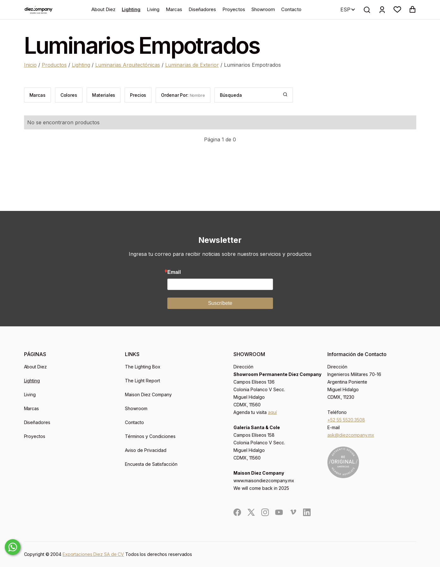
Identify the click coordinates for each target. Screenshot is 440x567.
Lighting (131, 9)
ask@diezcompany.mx (350, 435)
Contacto (291, 9)
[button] (397, 9)
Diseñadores (202, 9)
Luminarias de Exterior (192, 65)
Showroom (263, 9)
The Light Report (142, 380)
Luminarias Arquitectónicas (127, 65)
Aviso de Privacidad (145, 450)
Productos (54, 65)
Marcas (174, 9)
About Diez (103, 9)
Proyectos (233, 9)
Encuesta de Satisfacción (151, 464)
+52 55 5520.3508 (346, 419)
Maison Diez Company (148, 394)
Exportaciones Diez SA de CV (93, 554)
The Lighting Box (142, 366)
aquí (272, 412)
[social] (237, 512)
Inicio (30, 65)
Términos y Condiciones (150, 436)
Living (153, 9)
